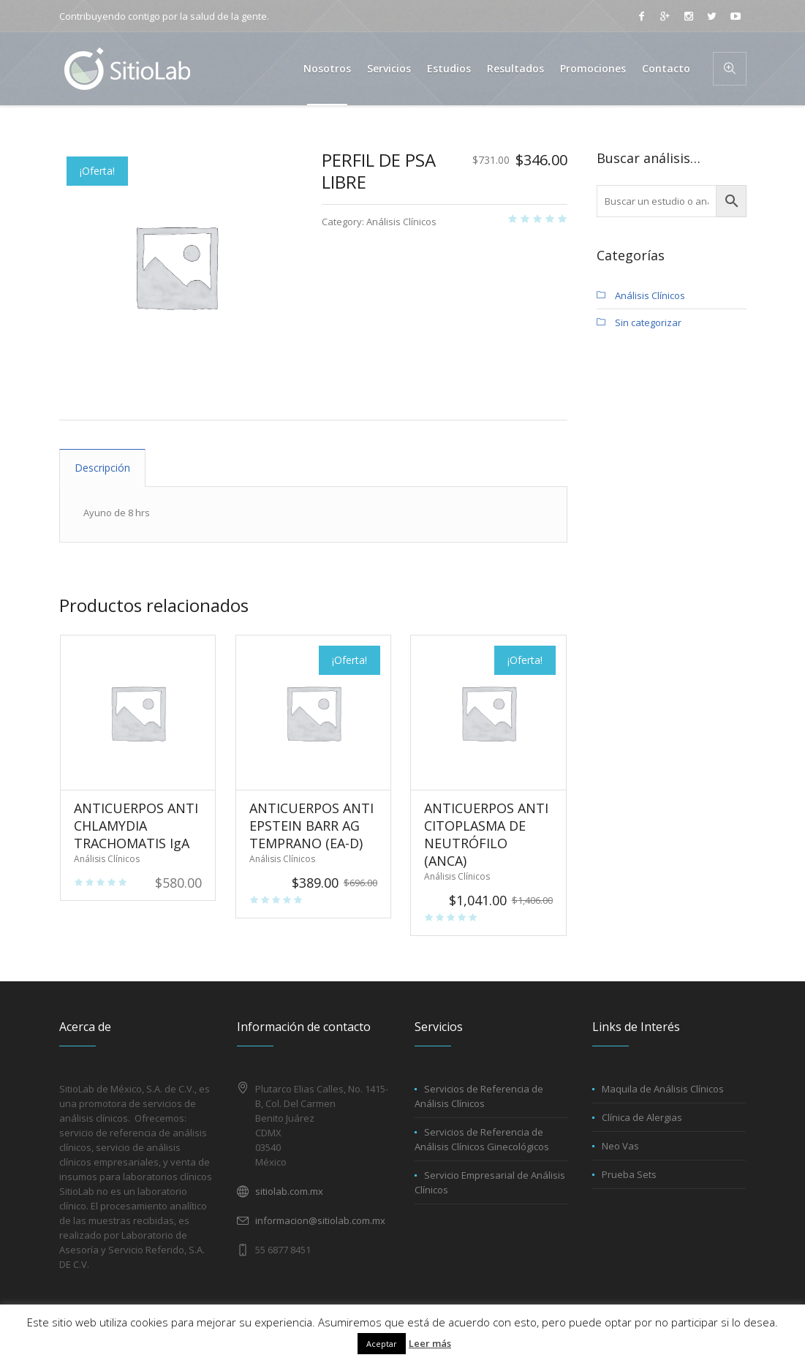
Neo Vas (620, 1145)
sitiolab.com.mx (289, 1191)
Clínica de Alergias (642, 1117)
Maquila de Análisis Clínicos (663, 1088)
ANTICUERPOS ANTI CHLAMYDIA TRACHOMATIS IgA (136, 825)
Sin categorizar (648, 322)
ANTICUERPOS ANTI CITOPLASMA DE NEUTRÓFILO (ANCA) (486, 834)
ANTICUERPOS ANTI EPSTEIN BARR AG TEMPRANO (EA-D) (311, 825)
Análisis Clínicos (401, 221)
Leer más (430, 1343)
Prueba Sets (629, 1174)
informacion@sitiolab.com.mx (320, 1220)
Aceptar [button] (381, 1343)
